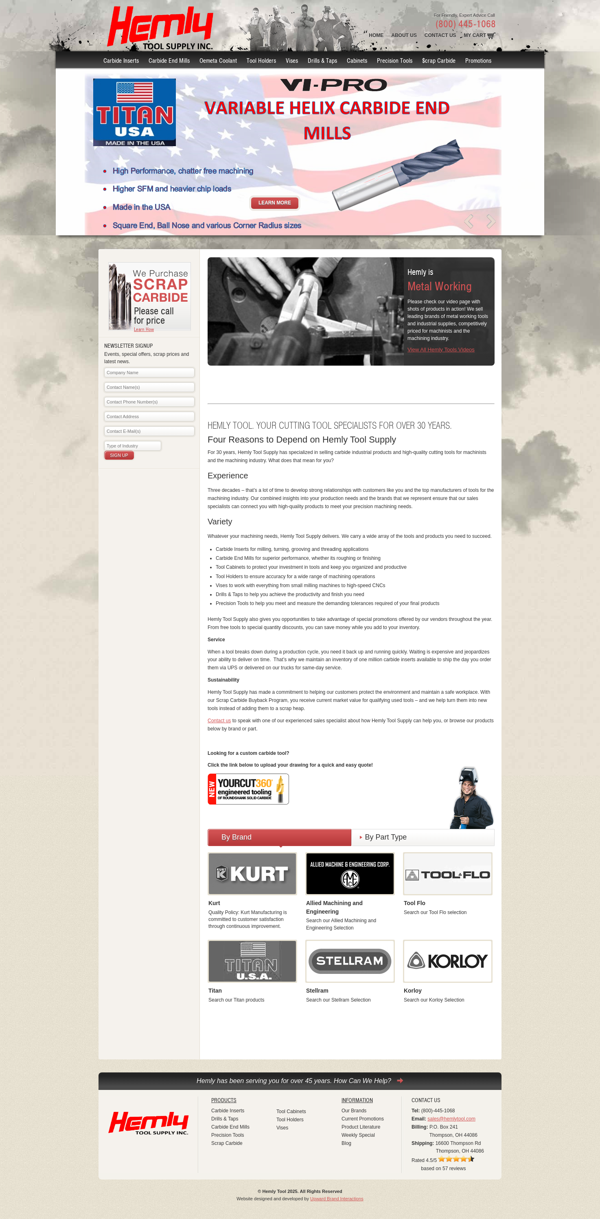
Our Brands (354, 1111)
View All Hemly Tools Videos (441, 349)
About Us (404, 35)
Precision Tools (227, 1135)
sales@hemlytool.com (451, 1119)
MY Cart (475, 35)
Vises (282, 1128)
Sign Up (119, 455)
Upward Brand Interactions (337, 1198)
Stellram (317, 990)
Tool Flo (414, 903)
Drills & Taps (224, 1119)
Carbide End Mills (230, 1127)
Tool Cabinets (291, 1111)
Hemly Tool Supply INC (158, 25)
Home (376, 35)
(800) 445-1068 (466, 24)
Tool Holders (290, 1120)
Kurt (214, 903)
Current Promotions (363, 1119)
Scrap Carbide (227, 1143)
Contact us (219, 721)
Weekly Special (358, 1135)
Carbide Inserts (227, 1111)
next (491, 221)
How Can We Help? (362, 1080)
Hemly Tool (149, 1127)
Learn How (144, 329)
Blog (346, 1143)
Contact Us (440, 35)
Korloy (413, 990)
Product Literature (361, 1127)
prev (469, 221)
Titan (215, 990)
